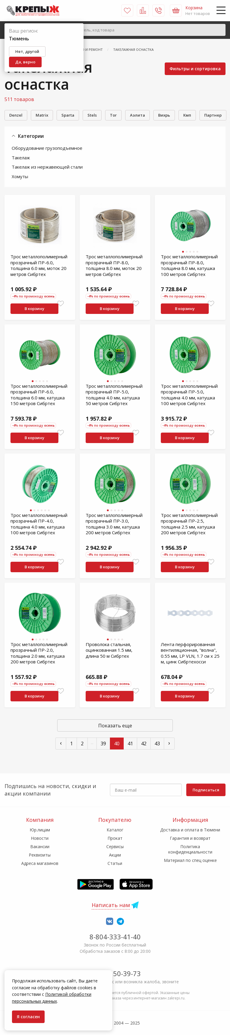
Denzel (15, 115)
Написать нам (111, 905)
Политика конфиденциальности (190, 849)
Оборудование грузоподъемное (47, 148)
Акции (115, 855)
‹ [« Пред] (61, 743)
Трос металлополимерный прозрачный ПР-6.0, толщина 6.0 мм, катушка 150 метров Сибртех (38, 395)
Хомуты (20, 176)
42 (143, 743)
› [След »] (169, 743)
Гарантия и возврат (190, 838)
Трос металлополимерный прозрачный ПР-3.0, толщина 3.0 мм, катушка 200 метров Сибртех (114, 524)
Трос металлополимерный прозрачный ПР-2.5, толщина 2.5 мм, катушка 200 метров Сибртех (189, 524)
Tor (113, 115)
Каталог (115, 830)
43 (157, 743)
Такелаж (21, 158)
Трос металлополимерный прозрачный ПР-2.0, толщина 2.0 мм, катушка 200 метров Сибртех (38, 653)
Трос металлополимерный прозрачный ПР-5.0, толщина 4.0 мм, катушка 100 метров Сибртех (189, 395)
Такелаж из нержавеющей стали (47, 167)
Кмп (187, 115)
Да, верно (25, 62)
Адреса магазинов (39, 863)
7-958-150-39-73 (115, 973)
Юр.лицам (40, 830)
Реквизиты (40, 855)
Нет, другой (27, 51)
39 (103, 743)
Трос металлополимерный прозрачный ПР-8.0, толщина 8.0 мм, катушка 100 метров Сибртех (189, 265)
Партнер (213, 115)
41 (130, 743)
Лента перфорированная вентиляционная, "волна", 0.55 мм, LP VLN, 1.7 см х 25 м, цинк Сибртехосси (190, 653)
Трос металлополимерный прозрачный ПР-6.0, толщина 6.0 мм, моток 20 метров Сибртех (38, 265)
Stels (92, 115)
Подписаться (206, 790)
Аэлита (137, 115)
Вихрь (164, 115)
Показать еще (115, 725)
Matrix (42, 115)
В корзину (34, 308)
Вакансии (39, 846)
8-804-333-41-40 (115, 936)
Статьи (115, 863)
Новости (40, 838)
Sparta (67, 115)
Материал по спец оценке (190, 860)
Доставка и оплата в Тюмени (190, 830)
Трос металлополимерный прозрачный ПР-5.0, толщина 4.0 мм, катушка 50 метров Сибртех (114, 395)
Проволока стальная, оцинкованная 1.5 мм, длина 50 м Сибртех (109, 650)
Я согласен (28, 1016)
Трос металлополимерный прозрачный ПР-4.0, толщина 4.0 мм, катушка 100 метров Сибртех (38, 524)
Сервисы (115, 846)
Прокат (115, 838)
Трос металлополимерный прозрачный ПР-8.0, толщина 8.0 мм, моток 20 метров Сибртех (114, 265)
